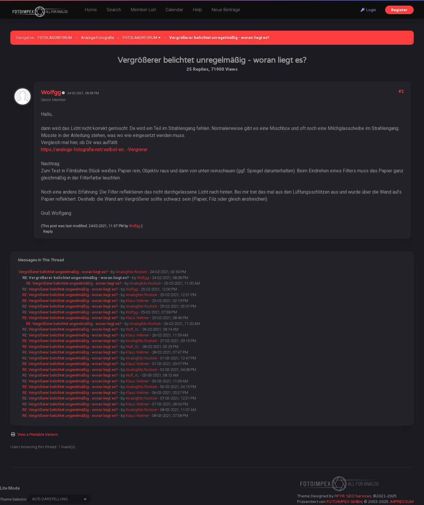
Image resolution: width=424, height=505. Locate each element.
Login (368, 10)
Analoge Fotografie (97, 37)
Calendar (174, 9)
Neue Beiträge (226, 9)
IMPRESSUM (402, 501)
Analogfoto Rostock (131, 272)
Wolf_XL (132, 329)
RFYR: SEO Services (352, 496)
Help (197, 9)
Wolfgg (51, 92)
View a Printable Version (37, 434)
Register (399, 10)
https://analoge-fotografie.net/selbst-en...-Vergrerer (94, 149)
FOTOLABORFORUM (55, 37)
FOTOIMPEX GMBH (344, 501)
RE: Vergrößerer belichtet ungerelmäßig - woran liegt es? (74, 283)
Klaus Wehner (137, 300)
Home (91, 9)
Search (114, 9)
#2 (401, 91)
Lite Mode (10, 488)
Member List (143, 9)
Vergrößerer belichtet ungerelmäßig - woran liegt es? (63, 272)
